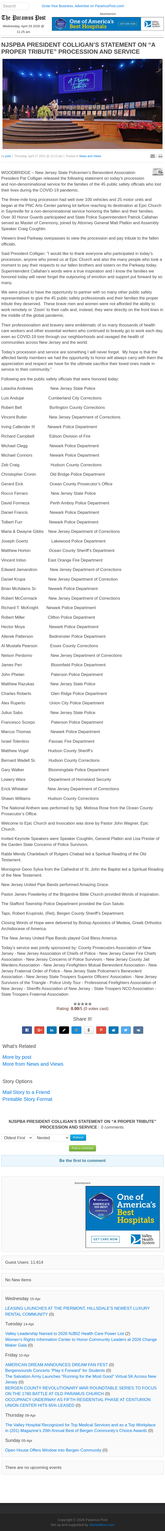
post (8, 156)
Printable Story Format (27, 1099)
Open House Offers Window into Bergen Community (53, 1450)
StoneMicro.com (101, 1525)
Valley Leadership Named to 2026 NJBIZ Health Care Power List (64, 1333)
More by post (16, 1057)
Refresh (78, 1137)
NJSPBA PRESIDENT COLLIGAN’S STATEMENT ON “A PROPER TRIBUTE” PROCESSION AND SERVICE (78, 48)
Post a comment (82, 1148)
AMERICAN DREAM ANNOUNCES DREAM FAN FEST (56, 1364)
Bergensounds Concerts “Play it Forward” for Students (55, 1370)
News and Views (90, 156)
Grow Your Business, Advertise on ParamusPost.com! (83, 6)
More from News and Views (32, 1064)
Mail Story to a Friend (26, 1092)
